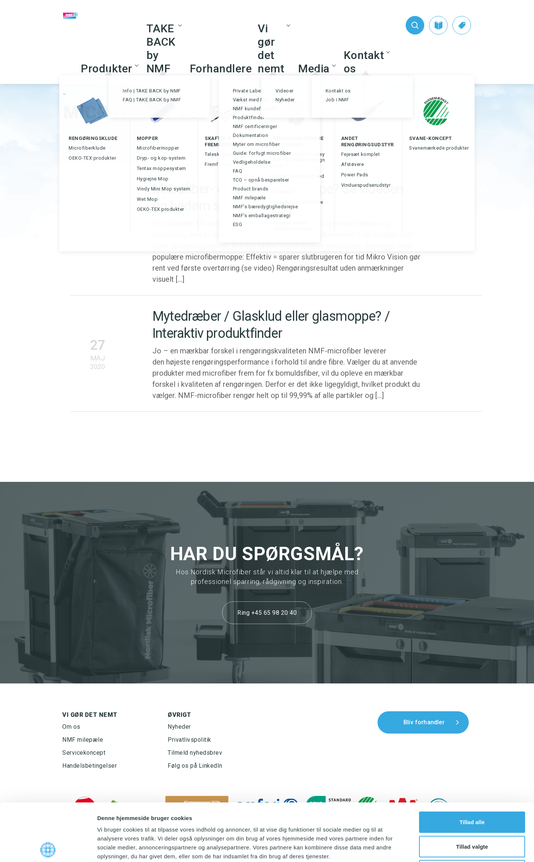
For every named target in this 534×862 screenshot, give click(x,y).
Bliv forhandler (424, 722)
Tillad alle (472, 764)
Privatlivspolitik (189, 739)
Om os (71, 726)
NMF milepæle (82, 739)
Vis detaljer (385, 847)
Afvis (472, 813)
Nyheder (179, 726)
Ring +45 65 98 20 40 (267, 612)
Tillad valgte (472, 789)
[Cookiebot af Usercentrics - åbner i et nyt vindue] (48, 847)
